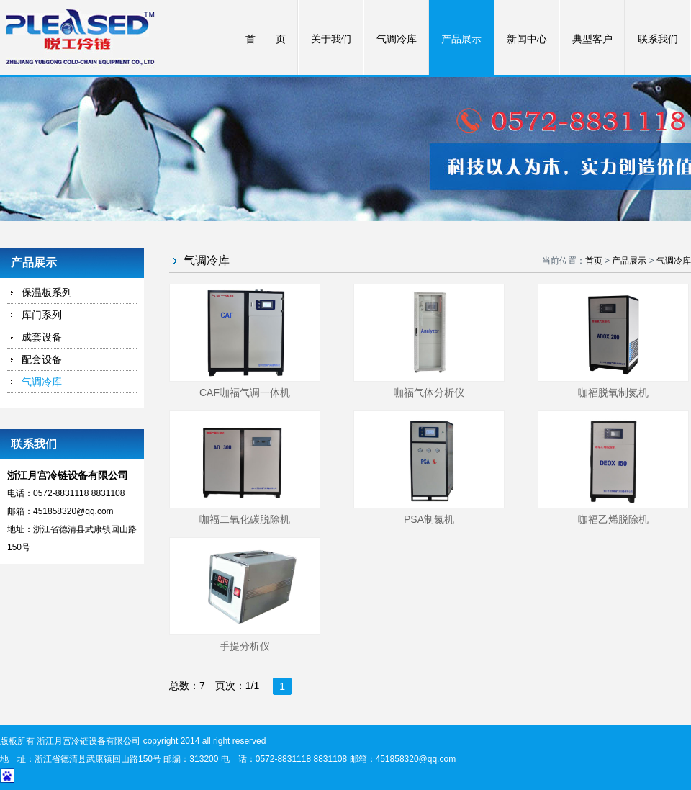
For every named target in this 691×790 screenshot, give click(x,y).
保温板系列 (47, 292)
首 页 (265, 39)
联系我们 (658, 39)
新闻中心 (527, 39)
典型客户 (592, 39)
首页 (593, 261)
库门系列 (42, 314)
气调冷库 (396, 39)
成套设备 (42, 337)
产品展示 (461, 39)
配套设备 (42, 359)
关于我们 (331, 39)
